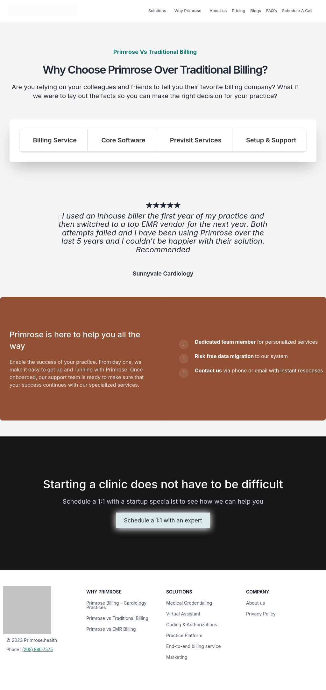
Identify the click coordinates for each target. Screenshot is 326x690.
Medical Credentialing (189, 601)
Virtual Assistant (183, 612)
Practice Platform (184, 634)
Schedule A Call (297, 10)
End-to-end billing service (193, 645)
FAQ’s (271, 10)
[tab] (53, 141)
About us (218, 10)
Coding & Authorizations (191, 623)
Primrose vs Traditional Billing (117, 617)
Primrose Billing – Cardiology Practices (116, 604)
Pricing (238, 10)
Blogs (255, 10)
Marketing (176, 655)
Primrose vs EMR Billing (111, 627)
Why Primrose (188, 10)
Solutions (157, 10)
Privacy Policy (261, 612)
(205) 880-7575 (37, 648)
